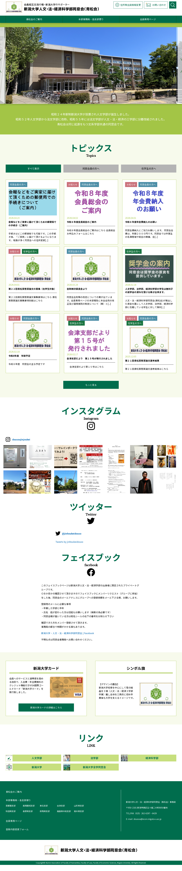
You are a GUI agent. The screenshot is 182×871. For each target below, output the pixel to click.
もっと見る (91, 388)
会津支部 (61, 811)
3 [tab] (91, 101)
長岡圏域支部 (29, 811)
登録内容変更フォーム (17, 835)
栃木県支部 (79, 817)
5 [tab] (103, 101)
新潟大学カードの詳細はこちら (46, 713)
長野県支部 (28, 817)
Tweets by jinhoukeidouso (69, 546)
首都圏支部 (11, 811)
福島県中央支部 (64, 817)
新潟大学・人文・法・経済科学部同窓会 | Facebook (67, 638)
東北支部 (44, 811)
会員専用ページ (148, 19)
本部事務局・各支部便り (91, 19)
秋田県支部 (11, 817)
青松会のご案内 (34, 19)
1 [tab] (79, 101)
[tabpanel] (91, 65)
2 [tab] (85, 101)
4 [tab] (97, 101)
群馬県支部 (45, 817)
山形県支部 (79, 811)
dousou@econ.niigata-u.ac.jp (147, 825)
